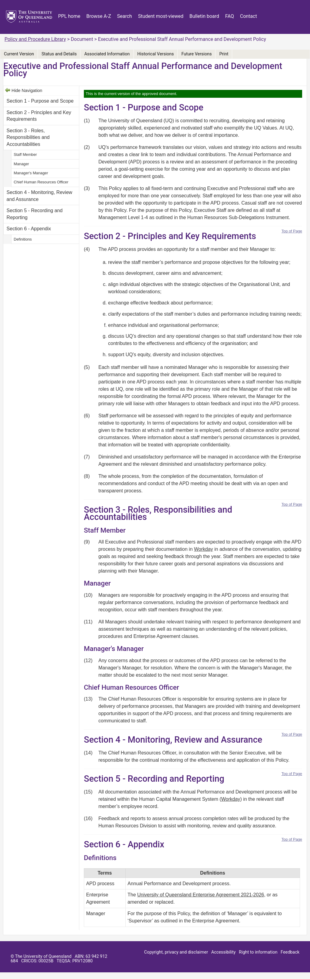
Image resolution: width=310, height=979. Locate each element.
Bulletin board (204, 16)
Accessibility (223, 952)
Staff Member (25, 154)
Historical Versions (155, 54)
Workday (203, 549)
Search (124, 16)
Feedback (290, 952)
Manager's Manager (31, 173)
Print (223, 54)
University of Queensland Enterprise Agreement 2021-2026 (200, 894)
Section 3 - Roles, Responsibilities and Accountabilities (28, 137)
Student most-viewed (160, 16)
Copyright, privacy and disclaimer (176, 952)
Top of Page (292, 231)
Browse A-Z (98, 16)
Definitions (23, 239)
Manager (21, 164)
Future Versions (196, 54)
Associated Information (107, 54)
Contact (248, 16)
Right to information (258, 952)
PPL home (69, 16)
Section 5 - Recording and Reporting (35, 214)
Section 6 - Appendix (29, 228)
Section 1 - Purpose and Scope (40, 100)
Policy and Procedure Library (35, 39)
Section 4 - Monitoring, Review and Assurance (39, 196)
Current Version (19, 54)
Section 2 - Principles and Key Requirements (39, 116)
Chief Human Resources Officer (41, 182)
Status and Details (59, 54)
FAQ (229, 16)
